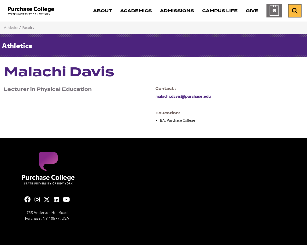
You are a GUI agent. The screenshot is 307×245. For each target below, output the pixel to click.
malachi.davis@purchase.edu (183, 97)
